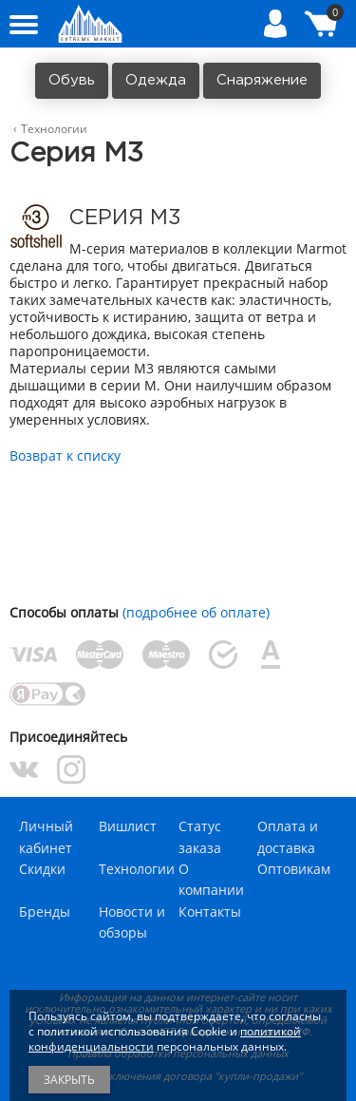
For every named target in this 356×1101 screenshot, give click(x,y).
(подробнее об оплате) (196, 612)
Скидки (42, 869)
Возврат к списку (65, 455)
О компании (211, 879)
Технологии (137, 869)
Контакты (209, 911)
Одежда (155, 80)
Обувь (71, 80)
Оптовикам (293, 869)
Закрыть (69, 1080)
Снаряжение (262, 80)
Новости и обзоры (132, 921)
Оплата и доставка (287, 836)
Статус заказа (199, 836)
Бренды (44, 911)
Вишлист (128, 826)
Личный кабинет (46, 836)
